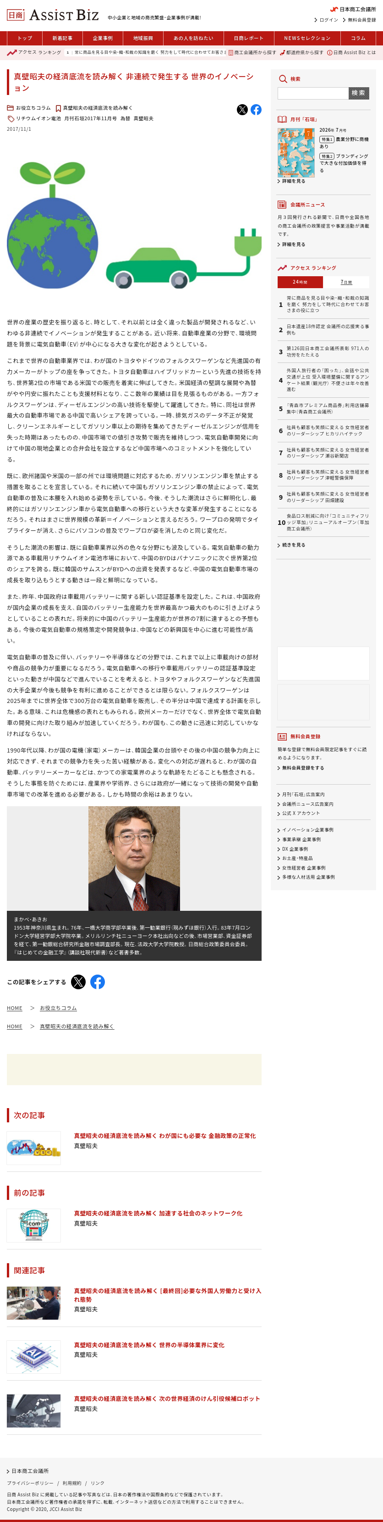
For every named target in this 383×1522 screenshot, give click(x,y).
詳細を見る (294, 181)
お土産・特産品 (297, 858)
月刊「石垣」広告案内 (303, 794)
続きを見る (294, 544)
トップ (25, 37)
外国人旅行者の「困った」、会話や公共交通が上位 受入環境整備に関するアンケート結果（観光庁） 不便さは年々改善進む (328, 380)
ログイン (329, 19)
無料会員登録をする (303, 767)
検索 (359, 92)
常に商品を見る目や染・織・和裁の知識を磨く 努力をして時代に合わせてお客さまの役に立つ (162, 52)
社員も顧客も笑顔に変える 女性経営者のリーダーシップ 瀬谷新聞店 (328, 453)
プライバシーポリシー (30, 1483)
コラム (358, 37)
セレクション (307, 38)
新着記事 (63, 37)
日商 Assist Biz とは (351, 52)
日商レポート (249, 37)
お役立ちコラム (33, 107)
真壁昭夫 (144, 118)
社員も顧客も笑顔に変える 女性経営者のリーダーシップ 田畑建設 (328, 497)
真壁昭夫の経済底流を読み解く (98, 107)
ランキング (34, 53)
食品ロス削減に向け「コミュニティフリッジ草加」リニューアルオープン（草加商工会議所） (328, 522)
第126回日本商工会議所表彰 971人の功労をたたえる (328, 352)
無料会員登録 (362, 19)
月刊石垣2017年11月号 (90, 118)
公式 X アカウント (301, 813)
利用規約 (72, 1483)
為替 (125, 118)
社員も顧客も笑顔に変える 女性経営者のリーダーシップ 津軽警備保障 (328, 475)
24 (300, 282)
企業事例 (103, 37)
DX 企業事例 (295, 849)
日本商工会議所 (30, 1470)
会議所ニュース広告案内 (308, 804)
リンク (98, 1483)
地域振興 (143, 37)
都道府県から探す (302, 52)
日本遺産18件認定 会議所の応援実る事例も (328, 329)
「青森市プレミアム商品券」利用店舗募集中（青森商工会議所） (328, 408)
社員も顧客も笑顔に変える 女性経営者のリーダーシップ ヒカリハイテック (328, 430)
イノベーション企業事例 (308, 830)
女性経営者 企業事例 (304, 867)
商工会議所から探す (252, 52)
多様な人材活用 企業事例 (308, 877)
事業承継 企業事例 (301, 839)
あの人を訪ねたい (194, 37)
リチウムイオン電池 (38, 118)
